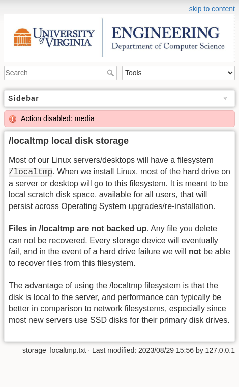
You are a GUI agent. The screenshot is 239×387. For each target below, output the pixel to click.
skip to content (212, 9)
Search (111, 72)
